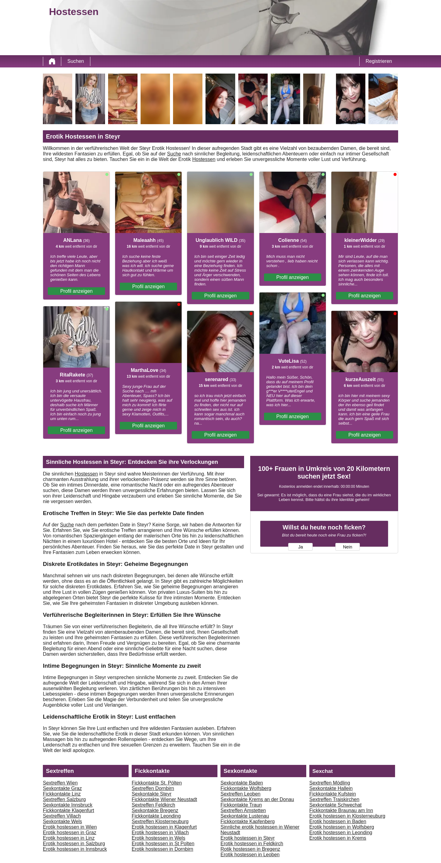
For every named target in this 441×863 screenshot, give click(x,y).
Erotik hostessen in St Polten (163, 843)
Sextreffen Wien (60, 782)
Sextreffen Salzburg (64, 799)
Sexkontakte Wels (62, 821)
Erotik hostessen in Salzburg (74, 843)
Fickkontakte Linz (62, 793)
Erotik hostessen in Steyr (248, 838)
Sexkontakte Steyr (152, 793)
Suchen (75, 61)
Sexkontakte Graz (62, 788)
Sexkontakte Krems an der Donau (257, 799)
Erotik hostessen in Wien (70, 827)
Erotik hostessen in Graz (69, 832)
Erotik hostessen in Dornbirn (162, 849)
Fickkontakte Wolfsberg (246, 788)
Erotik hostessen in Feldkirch (252, 843)
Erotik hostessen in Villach (160, 832)
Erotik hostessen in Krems (337, 838)
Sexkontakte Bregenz (155, 810)
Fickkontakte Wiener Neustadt (164, 799)
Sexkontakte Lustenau (245, 816)
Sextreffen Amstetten (243, 810)
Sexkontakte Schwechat (335, 805)
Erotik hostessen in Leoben (250, 854)
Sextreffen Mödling (329, 782)
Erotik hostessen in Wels (158, 838)
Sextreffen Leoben (240, 793)
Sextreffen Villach (62, 816)
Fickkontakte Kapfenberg (248, 821)
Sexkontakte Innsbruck (67, 805)
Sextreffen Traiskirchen (334, 799)
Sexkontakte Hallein (330, 788)
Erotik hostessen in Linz (69, 838)
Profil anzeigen (76, 291)
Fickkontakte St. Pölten (157, 782)
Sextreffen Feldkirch (153, 805)
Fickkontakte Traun (241, 805)
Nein (347, 546)
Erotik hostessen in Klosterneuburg (347, 816)
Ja (300, 546)
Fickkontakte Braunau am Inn (341, 810)
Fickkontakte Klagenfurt (68, 810)
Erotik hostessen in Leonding (340, 832)
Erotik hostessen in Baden (337, 821)
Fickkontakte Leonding (156, 816)
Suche (174, 153)
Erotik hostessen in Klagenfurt (164, 827)
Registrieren (379, 61)
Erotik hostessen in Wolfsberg (341, 827)
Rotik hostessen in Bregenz (250, 849)
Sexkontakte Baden (242, 782)
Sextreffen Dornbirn (153, 788)
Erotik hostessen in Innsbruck (75, 849)
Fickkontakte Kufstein (332, 793)
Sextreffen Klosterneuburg (160, 821)
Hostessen (204, 159)
